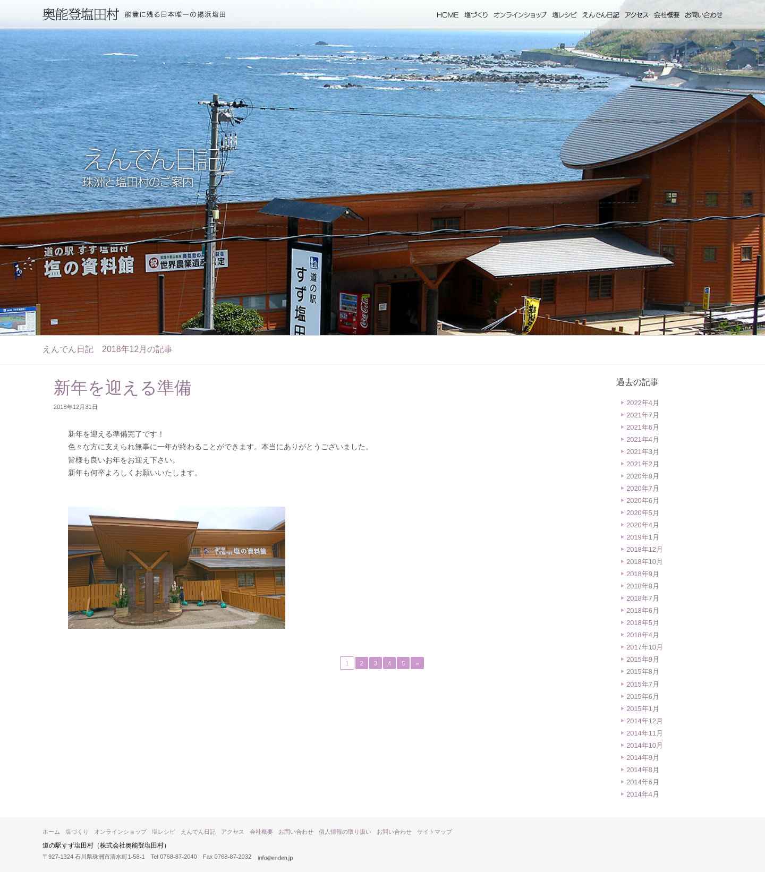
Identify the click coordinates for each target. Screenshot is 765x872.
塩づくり (476, 15)
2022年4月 (642, 403)
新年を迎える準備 (122, 387)
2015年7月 (642, 684)
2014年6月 (642, 782)
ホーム (448, 15)
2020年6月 (642, 501)
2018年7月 (642, 598)
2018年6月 (642, 610)
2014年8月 (642, 770)
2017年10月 (644, 647)
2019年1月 (642, 537)
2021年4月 (642, 439)
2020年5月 (642, 513)
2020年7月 (642, 488)
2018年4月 (642, 635)
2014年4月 (642, 794)
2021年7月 (642, 415)
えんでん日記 (600, 15)
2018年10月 (644, 562)
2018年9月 (642, 574)
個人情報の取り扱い (345, 831)
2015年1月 (642, 709)
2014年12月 (644, 721)
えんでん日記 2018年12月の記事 (107, 349)
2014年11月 (644, 733)
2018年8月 (642, 586)
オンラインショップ (520, 15)
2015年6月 (642, 696)
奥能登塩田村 (81, 14)
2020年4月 (642, 525)
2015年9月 (642, 659)
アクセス (637, 15)
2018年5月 (642, 623)
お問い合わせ (703, 15)
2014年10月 (644, 745)
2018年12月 (644, 549)
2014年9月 (642, 758)
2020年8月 (642, 476)
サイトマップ (434, 831)
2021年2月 (642, 464)
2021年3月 (642, 452)
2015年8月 (642, 672)
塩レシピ (564, 15)
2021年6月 (642, 427)
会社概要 (666, 15)
